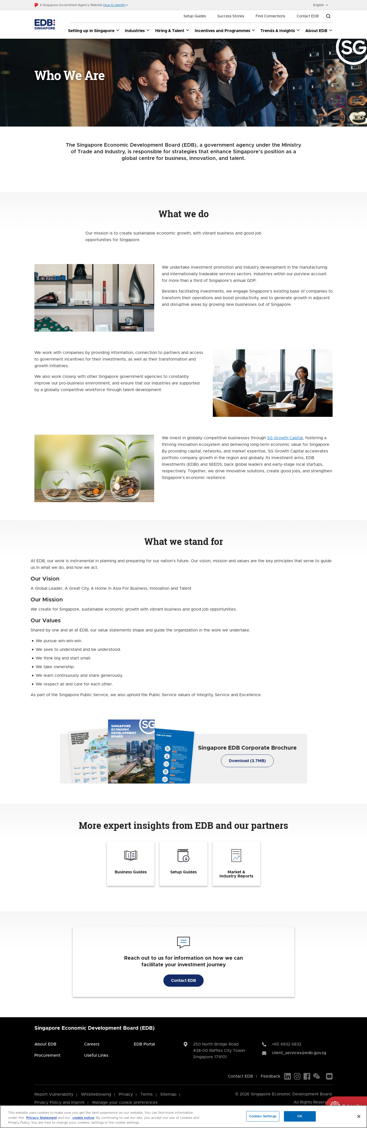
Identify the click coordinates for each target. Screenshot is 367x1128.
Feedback (270, 1076)
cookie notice (83, 1118)
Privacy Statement (41, 1118)
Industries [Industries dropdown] (137, 30)
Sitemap (168, 1094)
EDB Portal (144, 1044)
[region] (183, 1116)
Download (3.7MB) (247, 761)
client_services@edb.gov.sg (299, 1053)
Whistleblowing (96, 1094)
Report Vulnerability (53, 1094)
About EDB (45, 1044)
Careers (91, 1044)
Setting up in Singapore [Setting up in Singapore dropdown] (94, 30)
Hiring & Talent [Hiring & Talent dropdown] (172, 30)
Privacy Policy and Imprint (59, 1103)
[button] (116, 5)
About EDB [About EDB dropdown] (319, 30)
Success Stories (230, 16)
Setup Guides (195, 16)
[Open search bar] (328, 16)
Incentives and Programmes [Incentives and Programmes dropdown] (225, 30)
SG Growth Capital (285, 438)
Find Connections (270, 16)
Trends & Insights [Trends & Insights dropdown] (280, 30)
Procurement (47, 1055)
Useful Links (96, 1055)
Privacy (126, 1094)
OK (299, 1116)
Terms (146, 1094)
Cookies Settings (263, 1116)
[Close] (358, 1116)
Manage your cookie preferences (125, 1103)
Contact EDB (308, 16)
